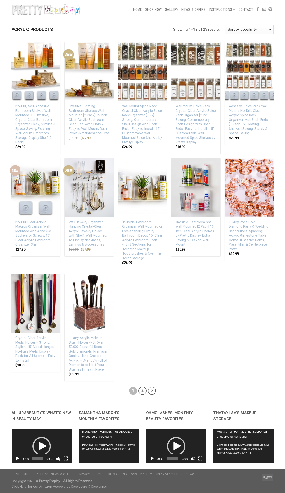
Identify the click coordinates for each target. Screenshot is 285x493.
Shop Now (153, 9)
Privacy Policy (89, 474)
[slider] (37, 458)
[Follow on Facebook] (258, 9)
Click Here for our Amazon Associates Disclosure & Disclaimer (59, 486)
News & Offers (193, 9)
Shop (27, 474)
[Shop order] (249, 29)
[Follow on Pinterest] (270, 9)
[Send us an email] (264, 9)
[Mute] (58, 458)
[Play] (17, 458)
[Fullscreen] (65, 458)
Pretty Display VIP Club (159, 474)
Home (137, 9)
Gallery (171, 9)
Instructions (222, 9)
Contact (246, 9)
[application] (42, 446)
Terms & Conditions (120, 474)
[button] (41, 446)
